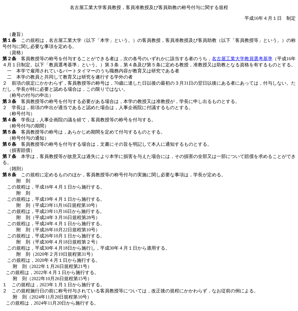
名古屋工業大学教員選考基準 (242, 58)
